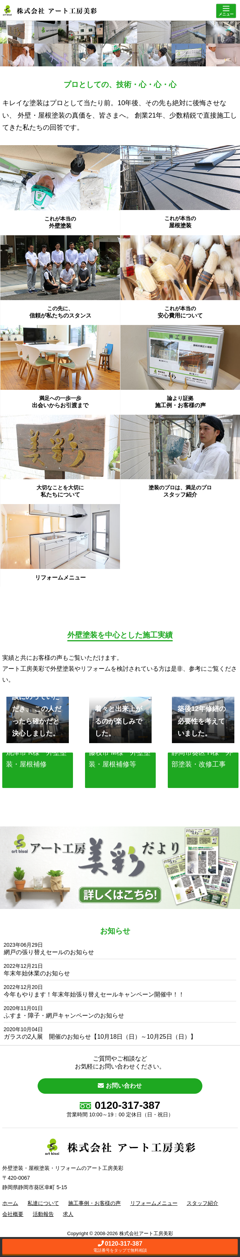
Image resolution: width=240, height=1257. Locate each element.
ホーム (10, 1203)
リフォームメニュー (154, 1203)
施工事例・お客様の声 (94, 1203)
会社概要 (12, 1214)
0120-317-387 (120, 1105)
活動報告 (43, 1214)
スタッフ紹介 (202, 1203)
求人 (68, 1214)
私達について (43, 1203)
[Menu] (226, 11)
